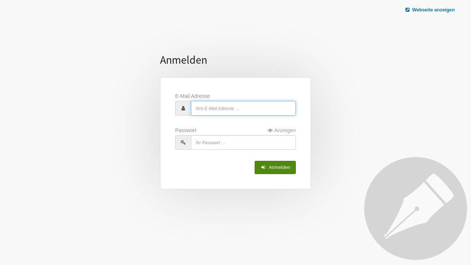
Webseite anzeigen (430, 10)
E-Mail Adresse (192, 96)
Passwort (235, 130)
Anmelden (275, 167)
